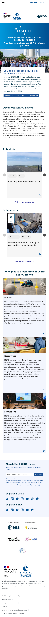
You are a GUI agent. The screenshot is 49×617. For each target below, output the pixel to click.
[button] (24, 175)
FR (42, 2)
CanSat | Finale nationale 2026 (24, 181)
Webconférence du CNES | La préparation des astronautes (23, 244)
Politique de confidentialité (9, 603)
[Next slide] (44, 175)
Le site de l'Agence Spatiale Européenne (13, 614)
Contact (4, 606)
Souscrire (38, 474)
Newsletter (33, 2)
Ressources (10, 355)
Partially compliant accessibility (11, 596)
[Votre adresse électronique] (20, 474)
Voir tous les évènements (24, 261)
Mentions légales (6, 599)
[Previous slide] (4, 175)
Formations (10, 411)
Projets (8, 297)
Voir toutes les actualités (24, 202)
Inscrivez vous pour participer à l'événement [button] (21, 95)
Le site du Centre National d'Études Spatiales (14, 610)
